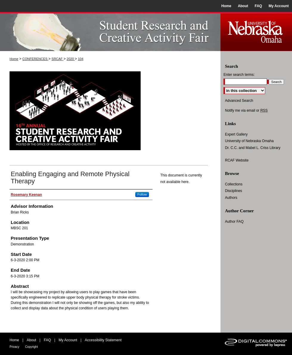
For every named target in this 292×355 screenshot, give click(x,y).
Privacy (14, 346)
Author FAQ (234, 221)
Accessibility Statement (103, 340)
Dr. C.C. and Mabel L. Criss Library (252, 148)
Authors (231, 198)
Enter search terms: (239, 75)
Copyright (31, 346)
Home (14, 59)
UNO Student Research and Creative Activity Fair (110, 31)
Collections (234, 184)
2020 (71, 59)
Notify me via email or (246, 110)
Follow (142, 194)
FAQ (47, 340)
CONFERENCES (35, 59)
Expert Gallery (236, 134)
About (31, 340)
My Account (68, 340)
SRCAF (57, 59)
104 (80, 59)
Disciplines (233, 191)
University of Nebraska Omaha (249, 141)
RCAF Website (236, 160)
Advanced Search (239, 101)
